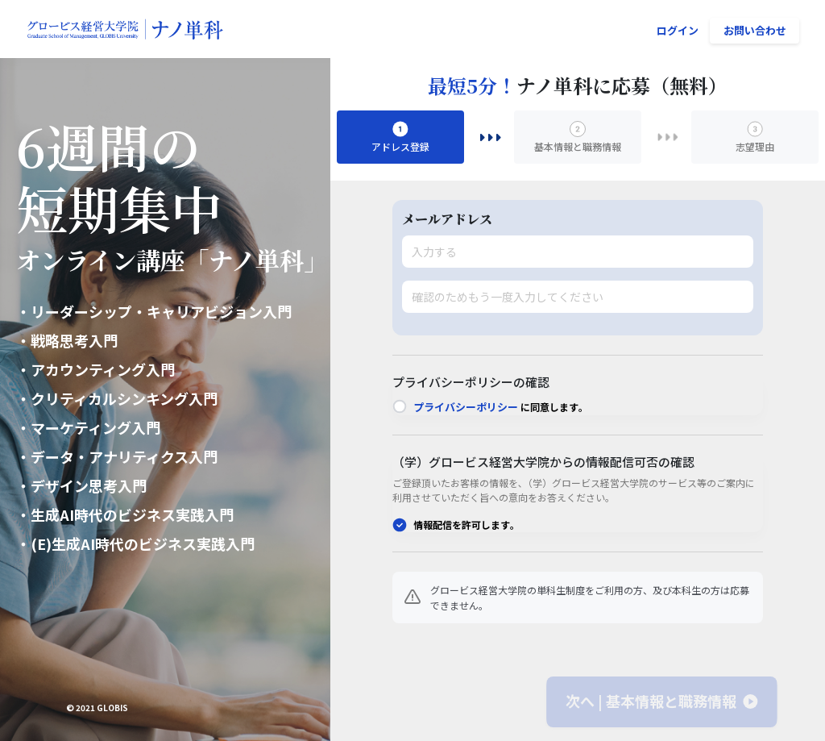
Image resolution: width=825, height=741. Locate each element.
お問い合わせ (754, 30)
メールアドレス (447, 219)
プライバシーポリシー (465, 406)
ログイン (678, 30)
